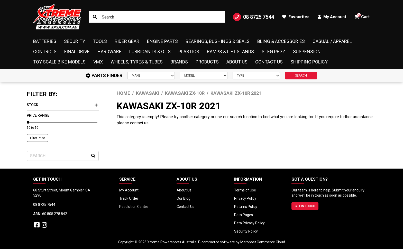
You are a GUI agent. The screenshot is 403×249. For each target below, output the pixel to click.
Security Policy (246, 231)
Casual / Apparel (332, 41)
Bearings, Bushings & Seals (218, 41)
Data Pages (243, 215)
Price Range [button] (38, 115)
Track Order (128, 198)
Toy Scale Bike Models (59, 61)
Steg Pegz (273, 51)
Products (207, 61)
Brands (179, 61)
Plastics (188, 51)
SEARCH (301, 75)
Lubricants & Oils (150, 51)
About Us (237, 61)
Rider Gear (127, 41)
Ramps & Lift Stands (230, 51)
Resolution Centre (133, 207)
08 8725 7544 (253, 17)
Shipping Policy (309, 61)
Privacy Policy (245, 198)
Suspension (307, 51)
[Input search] (157, 17)
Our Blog (183, 198)
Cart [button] (362, 16)
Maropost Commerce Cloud (262, 242)
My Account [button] (332, 16)
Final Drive (77, 51)
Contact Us (269, 61)
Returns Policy (245, 207)
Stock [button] (62, 105)
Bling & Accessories (281, 41)
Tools (100, 41)
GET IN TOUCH (305, 206)
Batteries (44, 41)
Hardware (109, 51)
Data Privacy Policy (249, 223)
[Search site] (94, 17)
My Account (129, 190)
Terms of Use (245, 190)
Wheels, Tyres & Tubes (137, 61)
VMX (98, 61)
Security (74, 41)
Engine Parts (162, 41)
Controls (45, 51)
